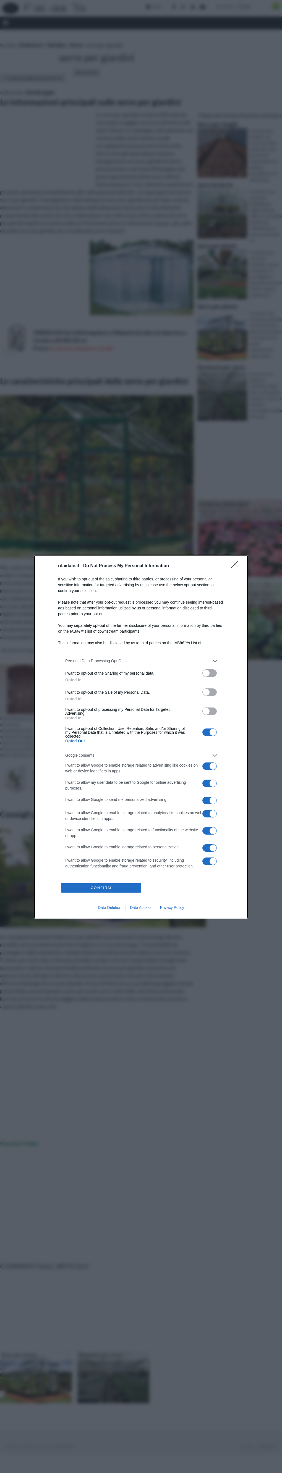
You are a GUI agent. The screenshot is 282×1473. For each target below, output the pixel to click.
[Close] (236, 566)
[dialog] (141, 736)
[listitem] (141, 661)
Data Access (141, 907)
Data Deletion (109, 907)
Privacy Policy (172, 907)
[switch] (209, 673)
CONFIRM (101, 888)
